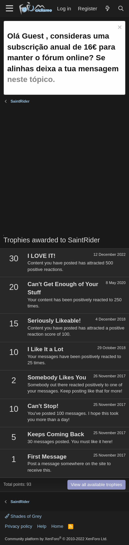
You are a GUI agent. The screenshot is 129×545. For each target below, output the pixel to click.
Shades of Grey (23, 516)
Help (41, 526)
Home (57, 526)
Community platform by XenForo (56, 539)
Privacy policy (18, 526)
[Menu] (9, 8)
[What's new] (107, 8)
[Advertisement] (64, 170)
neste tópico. (31, 79)
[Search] (121, 8)
